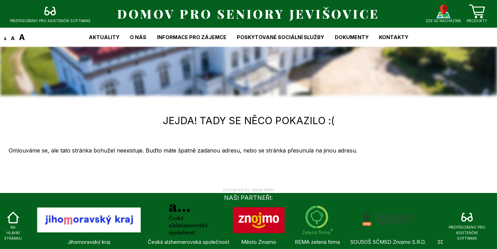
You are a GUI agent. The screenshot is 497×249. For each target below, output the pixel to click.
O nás (138, 37)
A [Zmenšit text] (5, 39)
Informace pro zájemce (191, 37)
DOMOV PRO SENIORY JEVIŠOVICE (248, 14)
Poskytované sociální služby (280, 37)
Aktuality (104, 37)
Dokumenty (352, 37)
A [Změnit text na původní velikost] (13, 38)
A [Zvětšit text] (22, 37)
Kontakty (393, 37)
